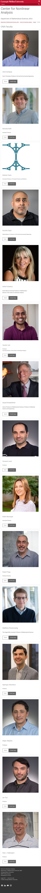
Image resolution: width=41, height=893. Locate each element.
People (34, 22)
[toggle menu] (39, 1)
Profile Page (13, 81)
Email (5, 81)
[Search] (20, 4)
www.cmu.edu (10, 878)
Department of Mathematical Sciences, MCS (16, 19)
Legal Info (3, 878)
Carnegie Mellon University (17, 2)
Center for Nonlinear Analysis (15, 10)
